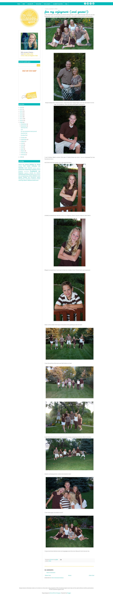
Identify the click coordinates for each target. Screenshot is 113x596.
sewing (30, 176)
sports (20, 177)
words (34, 180)
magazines (26, 173)
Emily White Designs (55, 593)
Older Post (91, 575)
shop (66, 4)
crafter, (22, 55)
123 (22, 129)
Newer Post (48, 575)
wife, (25, 54)
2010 (21, 120)
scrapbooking (24, 176)
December (24, 124)
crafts (28, 166)
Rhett (19, 176)
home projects (47, 4)
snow (38, 176)
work (37, 180)
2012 (21, 117)
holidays (34, 169)
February (23, 153)
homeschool (38, 4)
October (23, 138)
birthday (20, 166)
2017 (21, 109)
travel (38, 179)
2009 (21, 122)
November (24, 126)
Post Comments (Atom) (57, 578)
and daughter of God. (33, 55)
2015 (21, 111)
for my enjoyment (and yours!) (29, 131)
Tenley (25, 177)
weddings (20, 180)
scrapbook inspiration (58, 4)
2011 (21, 119)
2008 (21, 157)
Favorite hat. (24, 133)
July (22, 143)
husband (33, 171)
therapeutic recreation (24, 179)
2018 (21, 107)
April (22, 149)
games (38, 168)
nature (28, 174)
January (23, 155)
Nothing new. (24, 128)
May (22, 147)
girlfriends (21, 169)
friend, (26, 55)
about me (21, 164)
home (18, 4)
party (31, 174)
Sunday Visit (24, 135)
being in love (35, 164)
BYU (24, 166)
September (24, 139)
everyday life (30, 4)
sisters (35, 176)
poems (38, 174)
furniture (34, 168)
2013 (21, 115)
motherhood (22, 174)
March (23, 151)
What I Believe (28, 180)
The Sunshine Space (34, 177)
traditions (34, 179)
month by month (35, 173)
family (49, 561)
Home (69, 575)
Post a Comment (50, 572)
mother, (28, 54)
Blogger (69, 593)
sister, (31, 54)
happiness (28, 169)
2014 (21, 113)
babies (27, 164)
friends (30, 168)
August (23, 141)
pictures (35, 174)
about (23, 4)
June (22, 145)
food (25, 168)
